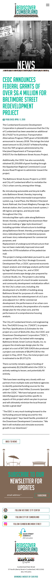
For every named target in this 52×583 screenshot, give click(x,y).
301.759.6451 (26, 572)
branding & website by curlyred (26, 576)
